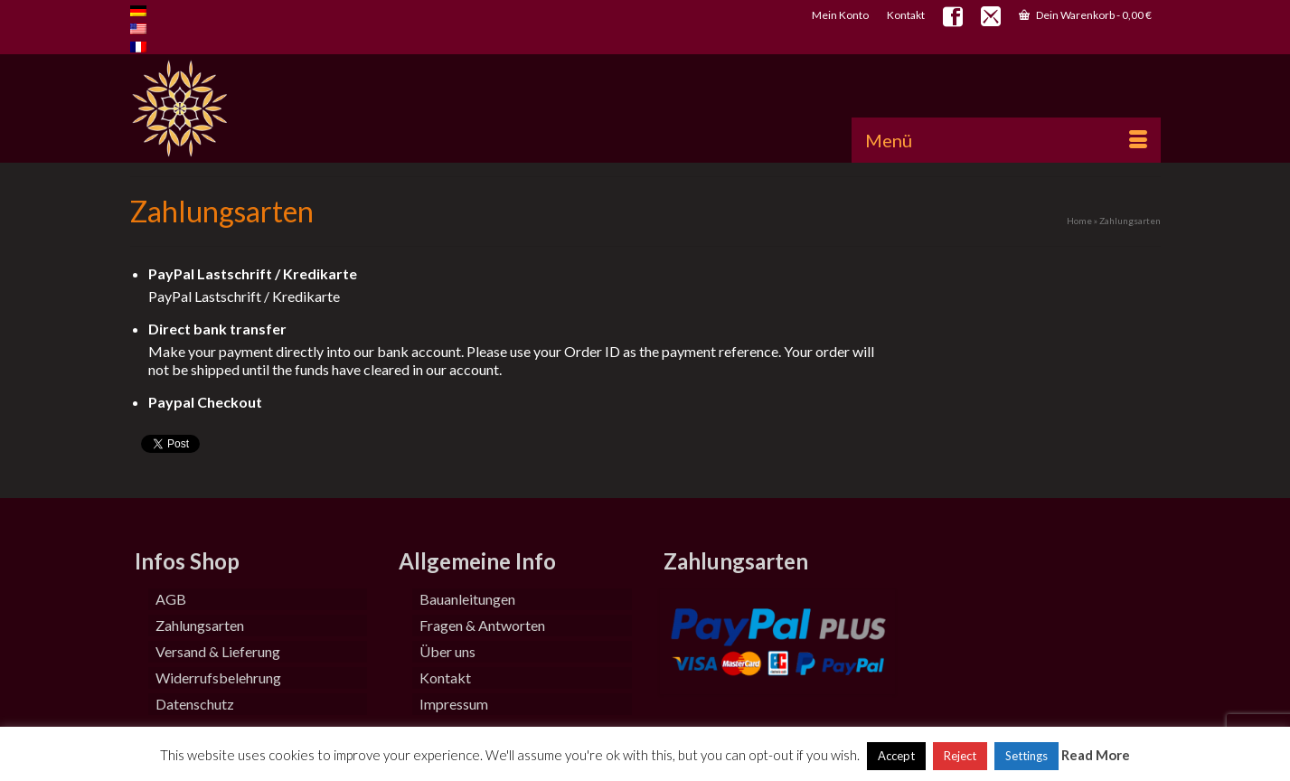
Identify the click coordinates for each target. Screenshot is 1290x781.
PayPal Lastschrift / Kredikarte (252, 273)
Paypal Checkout (205, 401)
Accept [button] (896, 755)
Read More (1095, 755)
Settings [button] (1026, 755)
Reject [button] (960, 755)
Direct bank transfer (217, 328)
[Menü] (1006, 140)
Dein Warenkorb (1085, 15)
